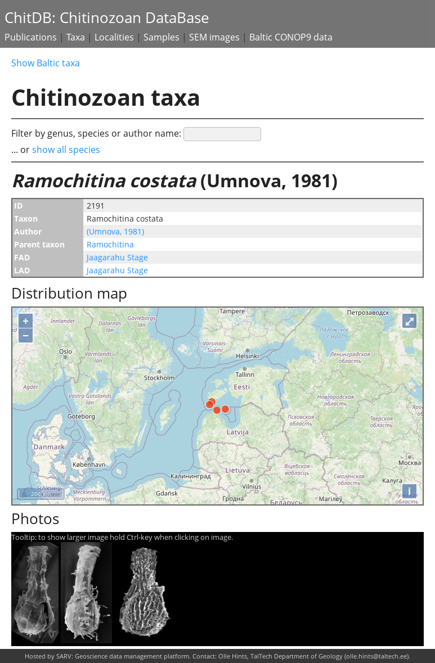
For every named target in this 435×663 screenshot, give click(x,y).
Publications (31, 37)
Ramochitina (110, 244)
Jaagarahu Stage (117, 257)
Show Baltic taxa (45, 63)
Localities (114, 37)
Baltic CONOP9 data (291, 37)
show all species (66, 149)
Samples (161, 37)
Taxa (75, 37)
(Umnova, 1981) (115, 231)
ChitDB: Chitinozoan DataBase (107, 18)
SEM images (214, 37)
